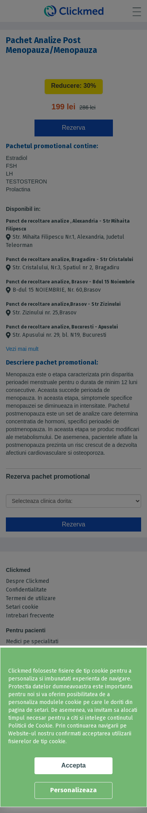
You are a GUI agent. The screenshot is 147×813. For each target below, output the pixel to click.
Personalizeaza (73, 790)
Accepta (73, 765)
